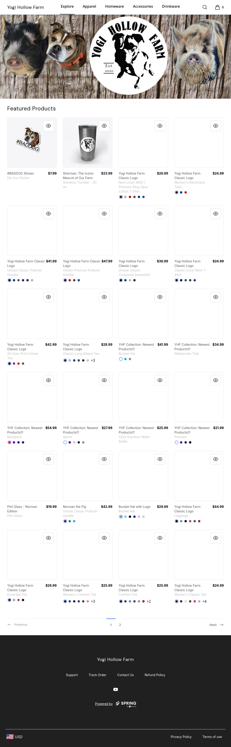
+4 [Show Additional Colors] (204, 601)
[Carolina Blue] (74, 521)
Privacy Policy (181, 737)
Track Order (97, 675)
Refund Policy (155, 675)
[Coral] (18, 600)
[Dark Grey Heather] (74, 280)
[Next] (216, 623)
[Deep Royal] (125, 280)
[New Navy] (65, 601)
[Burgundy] (190, 521)
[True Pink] (87, 601)
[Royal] (143, 197)
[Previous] (17, 623)
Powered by (115, 704)
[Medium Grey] (130, 359)
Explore (67, 6)
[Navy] (27, 280)
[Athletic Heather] (14, 600)
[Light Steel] (130, 280)
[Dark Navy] (185, 521)
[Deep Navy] (23, 442)
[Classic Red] (143, 601)
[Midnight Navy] (139, 197)
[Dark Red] (199, 521)
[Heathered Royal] (130, 601)
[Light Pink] (185, 601)
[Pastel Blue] (125, 516)
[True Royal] (78, 280)
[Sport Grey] (32, 280)
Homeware (114, 6)
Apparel (89, 6)
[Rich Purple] (14, 442)
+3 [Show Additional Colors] (93, 360)
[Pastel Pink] (74, 442)
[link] (31, 142)
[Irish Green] (69, 521)
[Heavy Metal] (134, 197)
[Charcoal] (18, 280)
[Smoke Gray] (190, 280)
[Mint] (143, 516)
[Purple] (23, 280)
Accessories (143, 6)
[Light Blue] (69, 360)
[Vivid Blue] (125, 359)
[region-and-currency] (14, 737)
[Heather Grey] (125, 197)
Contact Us (125, 675)
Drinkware (171, 6)
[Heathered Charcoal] (83, 601)
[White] (121, 359)
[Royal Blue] (18, 442)
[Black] (121, 197)
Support (72, 675)
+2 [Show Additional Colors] (149, 601)
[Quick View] (48, 125)
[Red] (130, 197)
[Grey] (139, 601)
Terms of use (212, 737)
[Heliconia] (194, 601)
